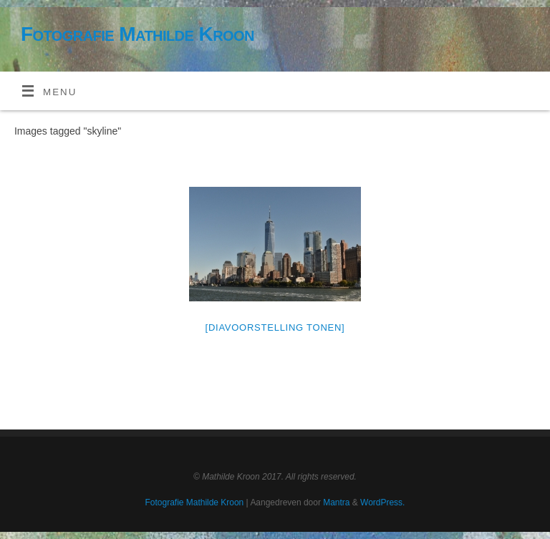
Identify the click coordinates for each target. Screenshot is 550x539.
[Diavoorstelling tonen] (275, 327)
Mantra (336, 502)
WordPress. (382, 502)
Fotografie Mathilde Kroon (137, 34)
